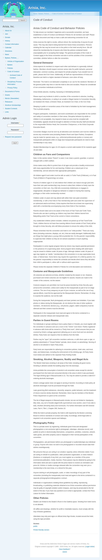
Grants (7, 95)
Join (6, 34)
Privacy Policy (12, 88)
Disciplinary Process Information (14, 83)
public (35, 526)
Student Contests (11, 108)
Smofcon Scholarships (13, 105)
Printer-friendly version (41, 530)
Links (7, 112)
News (7, 54)
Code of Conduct (13, 71)
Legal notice (90, 546)
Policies (10, 68)
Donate (7, 37)
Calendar (8, 47)
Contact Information (12, 44)
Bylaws (9, 65)
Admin (65, 552)
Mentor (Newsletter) (12, 98)
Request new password (13, 137)
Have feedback (64, 549)
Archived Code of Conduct (16, 76)
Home (35, 13)
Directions (8, 51)
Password (15, 130)
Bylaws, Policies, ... (12, 58)
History (7, 41)
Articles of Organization (15, 61)
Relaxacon (8, 102)
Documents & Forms (12, 91)
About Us (8, 31)
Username (15, 123)
